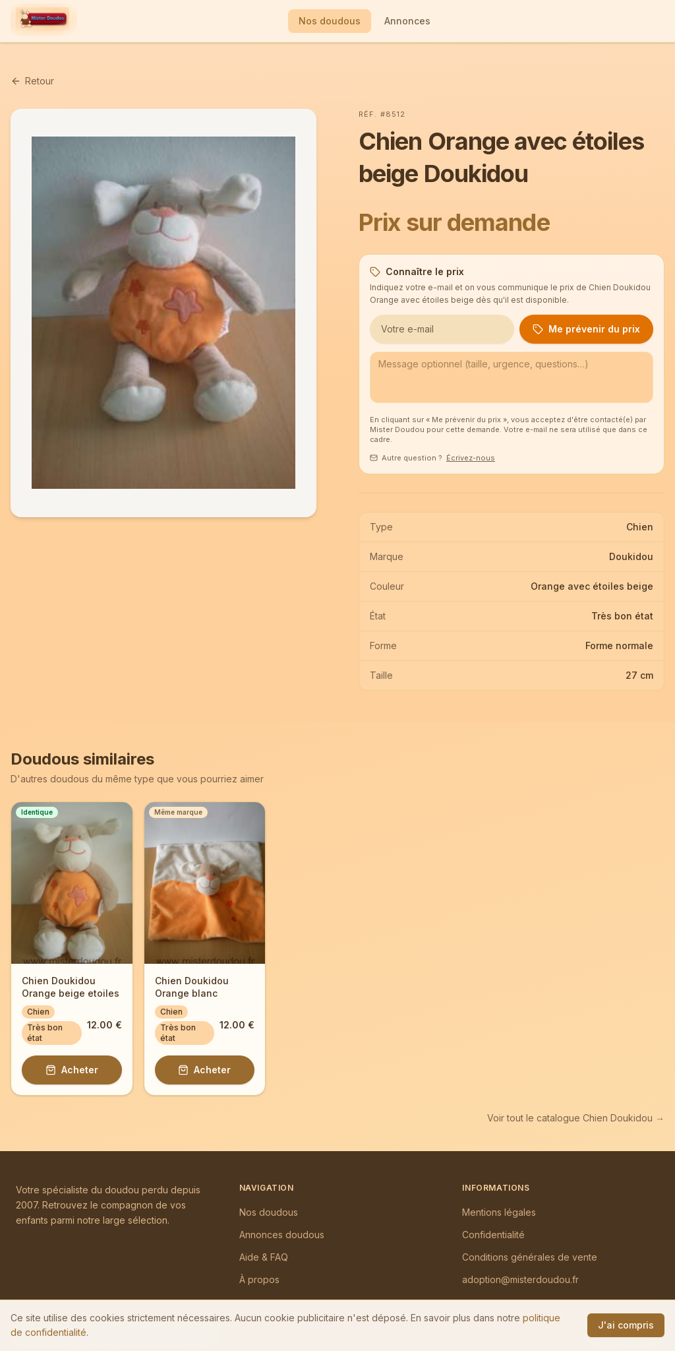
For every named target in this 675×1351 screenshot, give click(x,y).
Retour (32, 80)
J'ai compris (626, 1325)
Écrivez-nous (470, 457)
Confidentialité (493, 1234)
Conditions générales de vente (529, 1257)
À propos (259, 1279)
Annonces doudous (281, 1234)
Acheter (71, 1069)
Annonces (407, 20)
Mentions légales (499, 1212)
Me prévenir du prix (586, 328)
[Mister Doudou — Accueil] (42, 21)
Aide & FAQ (263, 1257)
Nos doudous (330, 20)
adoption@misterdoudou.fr (520, 1279)
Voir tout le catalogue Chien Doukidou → (575, 1117)
